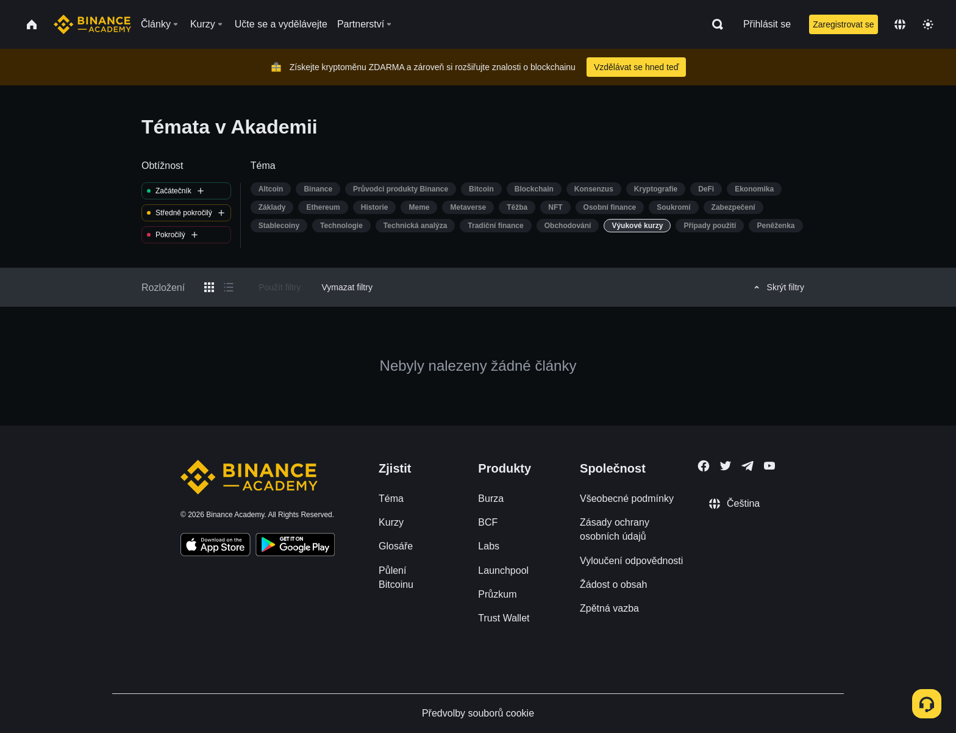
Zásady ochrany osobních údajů (614, 529)
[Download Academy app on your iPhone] (215, 546)
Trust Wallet (503, 618)
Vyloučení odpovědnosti (631, 561)
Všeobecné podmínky (627, 498)
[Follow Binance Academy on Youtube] (769, 466)
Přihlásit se (767, 24)
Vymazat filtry (347, 287)
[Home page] (92, 24)
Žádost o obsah (613, 584)
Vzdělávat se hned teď (636, 67)
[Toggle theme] (928, 24)
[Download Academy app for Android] (295, 546)
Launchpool (503, 570)
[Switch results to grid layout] (209, 287)
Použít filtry (280, 287)
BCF (488, 522)
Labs (488, 546)
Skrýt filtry (777, 287)
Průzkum (497, 594)
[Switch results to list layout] (228, 287)
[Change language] (900, 24)
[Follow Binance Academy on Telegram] (747, 465)
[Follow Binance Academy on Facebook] (703, 466)
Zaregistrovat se (843, 24)
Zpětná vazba (609, 608)
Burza (491, 498)
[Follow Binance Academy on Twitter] (725, 466)
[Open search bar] (714, 24)
